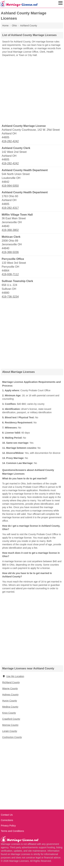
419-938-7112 (10, 274)
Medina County (10, 706)
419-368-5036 (10, 252)
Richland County (11, 682)
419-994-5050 (10, 185)
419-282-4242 (10, 141)
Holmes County (10, 694)
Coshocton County (12, 737)
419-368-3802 (10, 230)
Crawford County (11, 719)
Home (5, 25)
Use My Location (13, 676)
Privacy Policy (8, 825)
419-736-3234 (10, 296)
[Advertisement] (32, 90)
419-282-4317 (10, 207)
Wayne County (10, 688)
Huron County (9, 700)
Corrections (7, 820)
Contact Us (7, 814)
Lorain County (9, 731)
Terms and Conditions (12, 831)
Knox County (9, 712)
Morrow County (10, 725)
